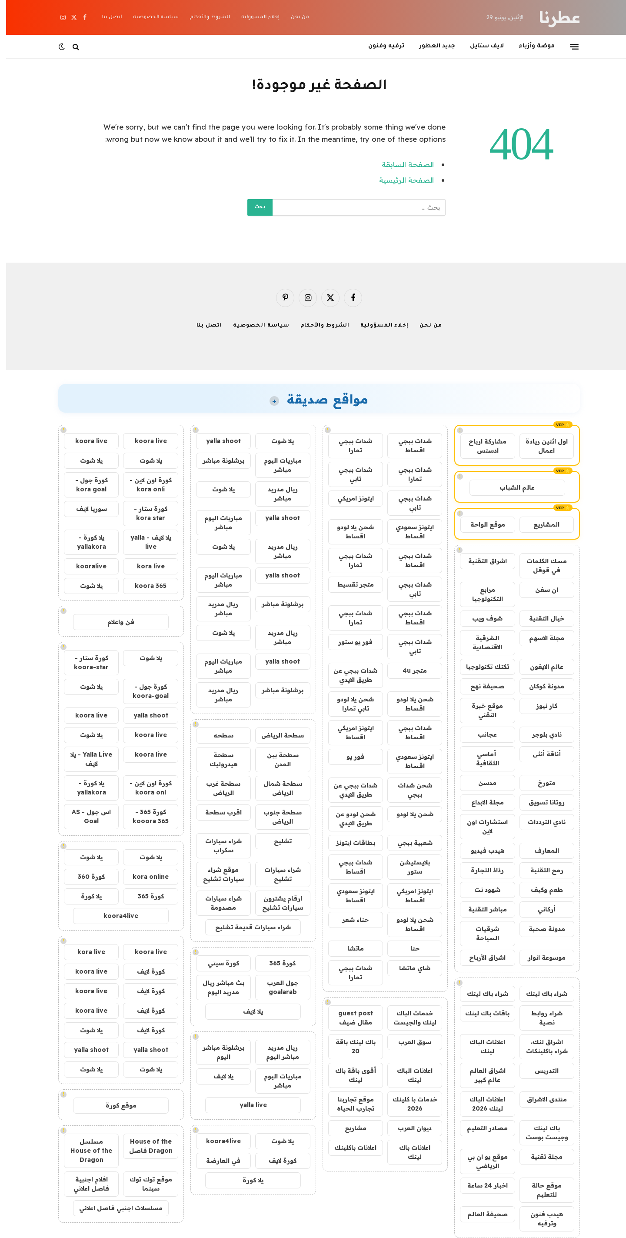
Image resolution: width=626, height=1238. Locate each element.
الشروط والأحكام (204, 17)
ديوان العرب (409, 1128)
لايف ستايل (481, 46)
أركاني (540, 909)
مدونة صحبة (541, 929)
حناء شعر (349, 920)
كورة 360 (85, 877)
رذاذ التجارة (481, 870)
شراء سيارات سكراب (217, 845)
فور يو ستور (349, 642)
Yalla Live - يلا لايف (85, 759)
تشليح (277, 841)
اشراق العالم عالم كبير (481, 1075)
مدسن (481, 783)
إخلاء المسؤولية (254, 17)
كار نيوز (540, 706)
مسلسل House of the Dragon (85, 1151)
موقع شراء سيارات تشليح (217, 874)
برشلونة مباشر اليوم (217, 1052)
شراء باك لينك (540, 994)
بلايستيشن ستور (408, 866)
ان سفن (540, 590)
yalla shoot (217, 441)
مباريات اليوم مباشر (277, 465)
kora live (145, 566)
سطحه (217, 735)
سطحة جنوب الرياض (276, 816)
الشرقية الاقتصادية (481, 642)
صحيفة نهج (481, 686)
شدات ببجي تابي (349, 474)
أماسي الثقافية (481, 758)
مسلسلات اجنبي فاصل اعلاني (114, 1208)
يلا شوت (276, 441)
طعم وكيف (541, 890)
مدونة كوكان (540, 686)
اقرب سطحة (217, 812)
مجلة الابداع (481, 802)
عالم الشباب (511, 487)
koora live (145, 441)
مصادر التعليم (481, 1128)
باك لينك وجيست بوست (540, 1132)
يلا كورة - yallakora (85, 542)
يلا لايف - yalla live (144, 542)
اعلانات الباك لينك (481, 1046)
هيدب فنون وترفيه (540, 1218)
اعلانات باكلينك (349, 1147)
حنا (408, 948)
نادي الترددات (540, 822)
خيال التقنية (540, 618)
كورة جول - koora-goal (145, 691)
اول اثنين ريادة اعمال (540, 445)
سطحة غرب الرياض (217, 788)
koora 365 (144, 586)
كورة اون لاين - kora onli (144, 484)
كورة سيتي (217, 963)
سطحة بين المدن (277, 759)
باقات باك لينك (481, 1013)
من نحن (294, 17)
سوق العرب (408, 1042)
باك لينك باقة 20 (350, 1046)
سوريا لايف (85, 509)
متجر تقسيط (349, 584)
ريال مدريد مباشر (277, 493)
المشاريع (540, 524)
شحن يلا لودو (408, 814)
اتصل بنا (106, 17)
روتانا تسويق (541, 802)
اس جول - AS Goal (85, 816)
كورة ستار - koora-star (85, 662)
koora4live (217, 1141)
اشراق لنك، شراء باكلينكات (541, 1046)
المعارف (540, 850)
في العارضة (217, 1161)
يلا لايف (247, 1011)
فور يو (349, 757)
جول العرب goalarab (276, 987)
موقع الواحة (481, 524)
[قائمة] (568, 46)
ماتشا (349, 948)
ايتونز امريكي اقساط (349, 732)
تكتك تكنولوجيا (481, 667)
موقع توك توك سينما (144, 1183)
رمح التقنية (540, 870)
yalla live (247, 1105)
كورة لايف (276, 1161)
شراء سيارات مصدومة (217, 902)
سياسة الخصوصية (150, 17)
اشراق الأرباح (481, 957)
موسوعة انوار (540, 957)
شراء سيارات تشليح (276, 874)
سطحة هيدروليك (217, 759)
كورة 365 (276, 963)
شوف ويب (481, 618)
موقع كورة (115, 1105)
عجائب (481, 734)
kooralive (85, 566)
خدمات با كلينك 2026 (408, 1103)
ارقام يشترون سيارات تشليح (276, 902)
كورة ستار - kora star (144, 513)
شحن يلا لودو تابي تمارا (349, 703)
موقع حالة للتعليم (541, 1189)
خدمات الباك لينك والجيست (408, 1017)
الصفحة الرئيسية (400, 179)
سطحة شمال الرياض (276, 788)
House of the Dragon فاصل (144, 1146)
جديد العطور (431, 46)
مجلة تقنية (540, 1157)
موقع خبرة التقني (481, 710)
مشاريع (349, 1128)
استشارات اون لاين (481, 826)
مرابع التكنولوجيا (481, 594)
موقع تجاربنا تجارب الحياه (349, 1103)
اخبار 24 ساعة (481, 1185)
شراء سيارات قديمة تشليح (247, 927)
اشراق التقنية (481, 561)
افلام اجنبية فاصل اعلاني (85, 1183)
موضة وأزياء (531, 46)
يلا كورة (246, 1180)
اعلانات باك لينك (408, 1152)
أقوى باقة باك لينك (349, 1075)
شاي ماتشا (408, 968)
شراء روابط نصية (540, 1017)
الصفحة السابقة (402, 164)
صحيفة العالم (481, 1214)
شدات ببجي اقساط (409, 445)
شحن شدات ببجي (409, 789)
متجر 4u (408, 670)
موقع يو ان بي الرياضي (481, 1161)
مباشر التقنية (481, 909)
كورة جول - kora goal (85, 484)
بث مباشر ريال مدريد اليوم (217, 987)
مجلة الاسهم (540, 638)
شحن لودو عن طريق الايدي (350, 818)
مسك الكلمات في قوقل (540, 565)
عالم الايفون (540, 667)
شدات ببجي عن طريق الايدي (349, 675)
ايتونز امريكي (349, 498)
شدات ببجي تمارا (349, 445)
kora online (145, 877)
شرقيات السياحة (481, 933)
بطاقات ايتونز (349, 843)
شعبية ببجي (408, 843)
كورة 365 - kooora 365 (145, 816)
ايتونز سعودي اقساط (409, 531)
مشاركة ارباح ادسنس (481, 445)
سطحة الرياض (276, 735)
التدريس (541, 1070)
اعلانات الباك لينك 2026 (481, 1103)
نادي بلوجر (541, 734)
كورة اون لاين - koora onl (144, 787)
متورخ (540, 783)
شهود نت (481, 890)
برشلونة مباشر (217, 460)
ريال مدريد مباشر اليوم (276, 1052)
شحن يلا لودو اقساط (349, 531)
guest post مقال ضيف (349, 1017)
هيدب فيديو (481, 850)
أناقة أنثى (540, 754)
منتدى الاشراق (541, 1099)
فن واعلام (114, 622)
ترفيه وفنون (380, 46)
